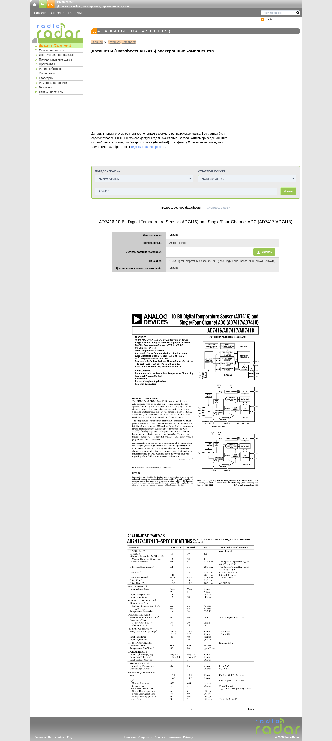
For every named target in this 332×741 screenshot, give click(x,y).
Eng (69, 737)
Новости (40, 13)
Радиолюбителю (50, 68)
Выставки (45, 87)
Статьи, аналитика (52, 50)
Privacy (188, 737)
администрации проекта (148, 147)
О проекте (57, 13)
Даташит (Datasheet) (122, 42)
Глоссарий (46, 78)
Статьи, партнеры (51, 92)
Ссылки (160, 737)
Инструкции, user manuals (56, 54)
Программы (47, 64)
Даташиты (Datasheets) (55, 45)
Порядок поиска (107, 171)
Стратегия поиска (211, 171)
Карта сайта (56, 737)
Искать (288, 191)
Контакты (75, 13)
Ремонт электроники (53, 82)
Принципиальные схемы (56, 59)
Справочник (47, 73)
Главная (97, 42)
